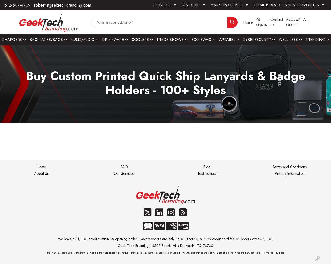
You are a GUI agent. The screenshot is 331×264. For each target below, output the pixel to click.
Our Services (124, 173)
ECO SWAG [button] (201, 39)
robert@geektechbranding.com (62, 5)
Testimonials (207, 173)
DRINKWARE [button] (113, 39)
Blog (206, 167)
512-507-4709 (17, 5)
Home (41, 167)
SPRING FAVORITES (302, 5)
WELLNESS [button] (288, 39)
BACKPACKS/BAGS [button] (46, 39)
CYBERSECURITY (257, 39)
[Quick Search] (159, 22)
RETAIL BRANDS (267, 5)
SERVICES (161, 5)
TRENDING (315, 39)
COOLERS (140, 39)
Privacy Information (290, 173)
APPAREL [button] (227, 39)
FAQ (124, 167)
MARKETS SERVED (226, 5)
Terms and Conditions (290, 167)
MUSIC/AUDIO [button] (82, 39)
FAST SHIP (190, 5)
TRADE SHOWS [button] (170, 39)
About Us (41, 173)
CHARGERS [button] (12, 39)
